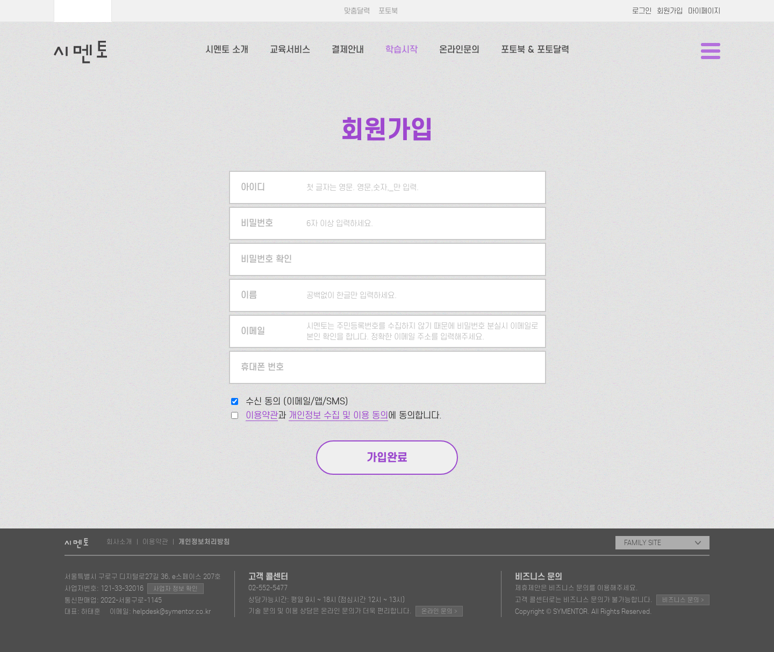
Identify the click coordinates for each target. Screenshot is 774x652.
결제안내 (348, 49)
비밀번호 (257, 223)
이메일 (253, 331)
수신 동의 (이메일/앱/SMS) (297, 401)
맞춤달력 (357, 11)
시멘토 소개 (226, 49)
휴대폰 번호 (262, 367)
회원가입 (670, 11)
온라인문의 (459, 49)
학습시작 (401, 49)
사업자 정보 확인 (175, 588)
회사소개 (119, 542)
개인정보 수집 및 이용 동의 (338, 415)
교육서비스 (290, 49)
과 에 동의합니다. (344, 415)
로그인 (641, 11)
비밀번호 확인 (266, 259)
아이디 (253, 187)
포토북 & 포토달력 (535, 49)
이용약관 (262, 415)
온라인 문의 (439, 610)
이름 (249, 295)
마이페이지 (704, 11)
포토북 (388, 11)
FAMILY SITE (662, 543)
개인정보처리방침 (204, 542)
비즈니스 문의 (683, 599)
